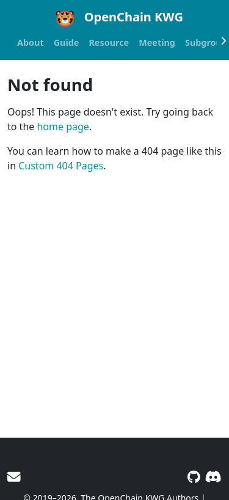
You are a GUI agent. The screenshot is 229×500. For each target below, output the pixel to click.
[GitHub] (193, 476)
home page (63, 126)
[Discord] (213, 476)
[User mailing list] (14, 476)
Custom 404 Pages (60, 165)
